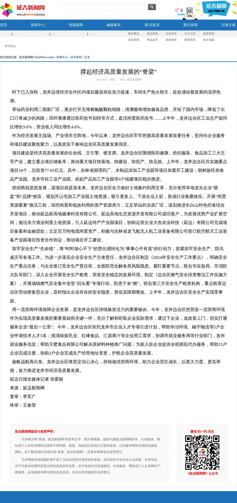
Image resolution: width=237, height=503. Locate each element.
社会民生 (171, 33)
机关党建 (208, 39)
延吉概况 (133, 33)
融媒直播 (69, 34)
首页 (3, 25)
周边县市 (152, 39)
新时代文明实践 (112, 34)
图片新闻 (190, 25)
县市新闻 (76, 57)
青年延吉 (10, 46)
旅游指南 (171, 39)
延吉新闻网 (134, 79)
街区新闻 (133, 39)
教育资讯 (190, 39)
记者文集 (228, 25)
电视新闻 (76, 25)
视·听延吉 (152, 25)
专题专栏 (31, 34)
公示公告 (190, 33)
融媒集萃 (114, 25)
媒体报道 (208, 33)
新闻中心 (38, 25)
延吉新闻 (152, 33)
